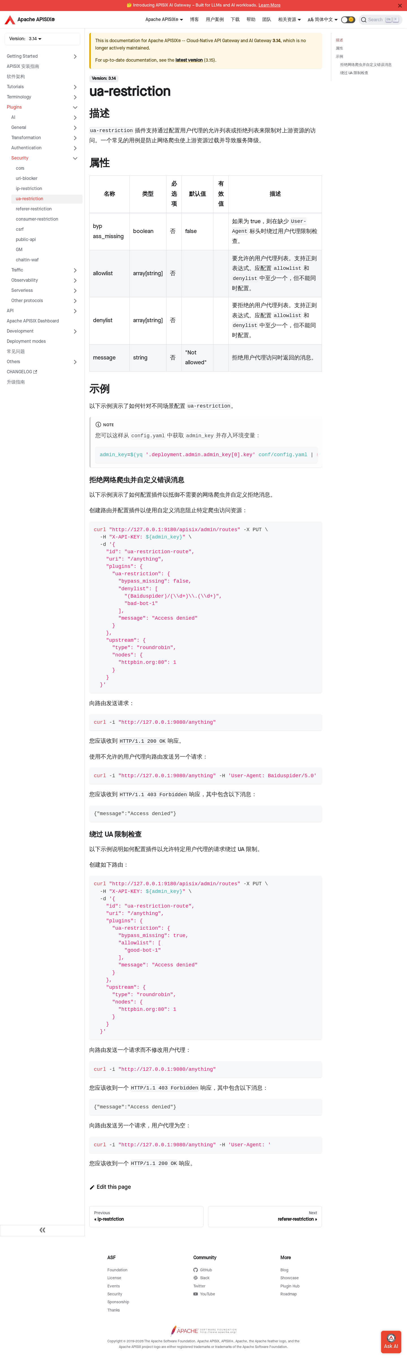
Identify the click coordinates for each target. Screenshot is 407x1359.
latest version (189, 60)
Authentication (26, 148)
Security (19, 158)
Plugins (14, 107)
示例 (339, 57)
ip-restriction (29, 188)
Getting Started (22, 56)
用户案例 (215, 19)
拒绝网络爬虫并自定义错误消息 (366, 65)
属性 (339, 48)
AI (13, 117)
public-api (26, 239)
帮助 (251, 19)
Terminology (19, 97)
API (10, 311)
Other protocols (27, 300)
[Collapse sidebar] (42, 1230)
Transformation (26, 138)
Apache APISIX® (162, 19)
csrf (20, 229)
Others (13, 362)
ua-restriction (29, 199)
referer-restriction (34, 209)
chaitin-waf (27, 260)
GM (19, 250)
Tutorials (15, 87)
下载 (235, 19)
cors (20, 168)
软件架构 (16, 76)
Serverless (22, 290)
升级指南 (16, 382)
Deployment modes (26, 341)
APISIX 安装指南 (23, 66)
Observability (24, 280)
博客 (194, 19)
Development (20, 331)
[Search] (380, 20)
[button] (348, 19)
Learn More (270, 5)
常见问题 (16, 351)
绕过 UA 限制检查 (354, 73)
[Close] (400, 5)
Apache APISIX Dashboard (33, 321)
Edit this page (110, 1187)
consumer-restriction (37, 219)
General (18, 127)
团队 (266, 19)
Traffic (17, 270)
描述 (339, 40)
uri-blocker (26, 178)
